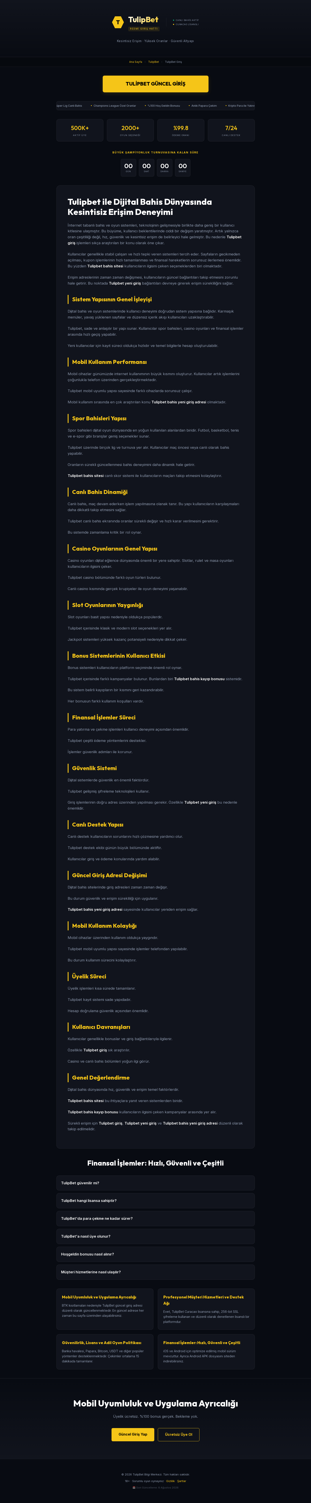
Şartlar (181, 1481)
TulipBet (153, 61)
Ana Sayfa (135, 61)
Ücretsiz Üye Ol (178, 1434)
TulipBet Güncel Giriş (155, 84)
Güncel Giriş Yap (133, 1434)
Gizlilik (170, 1481)
